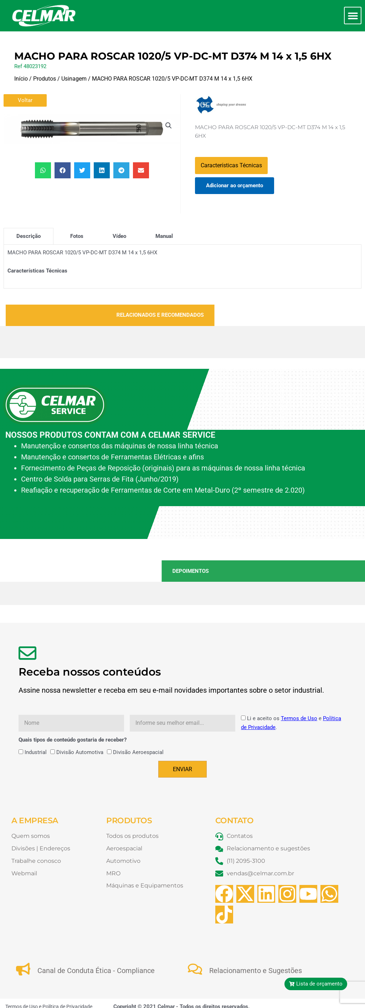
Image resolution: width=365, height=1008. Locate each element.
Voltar (25, 100)
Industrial (36, 752)
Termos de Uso (299, 718)
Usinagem (74, 78)
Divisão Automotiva (79, 752)
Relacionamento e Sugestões (255, 970)
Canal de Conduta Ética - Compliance (96, 970)
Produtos (44, 78)
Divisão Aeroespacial (138, 752)
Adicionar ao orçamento (234, 185)
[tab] (28, 236)
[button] (352, 15)
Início (21, 78)
